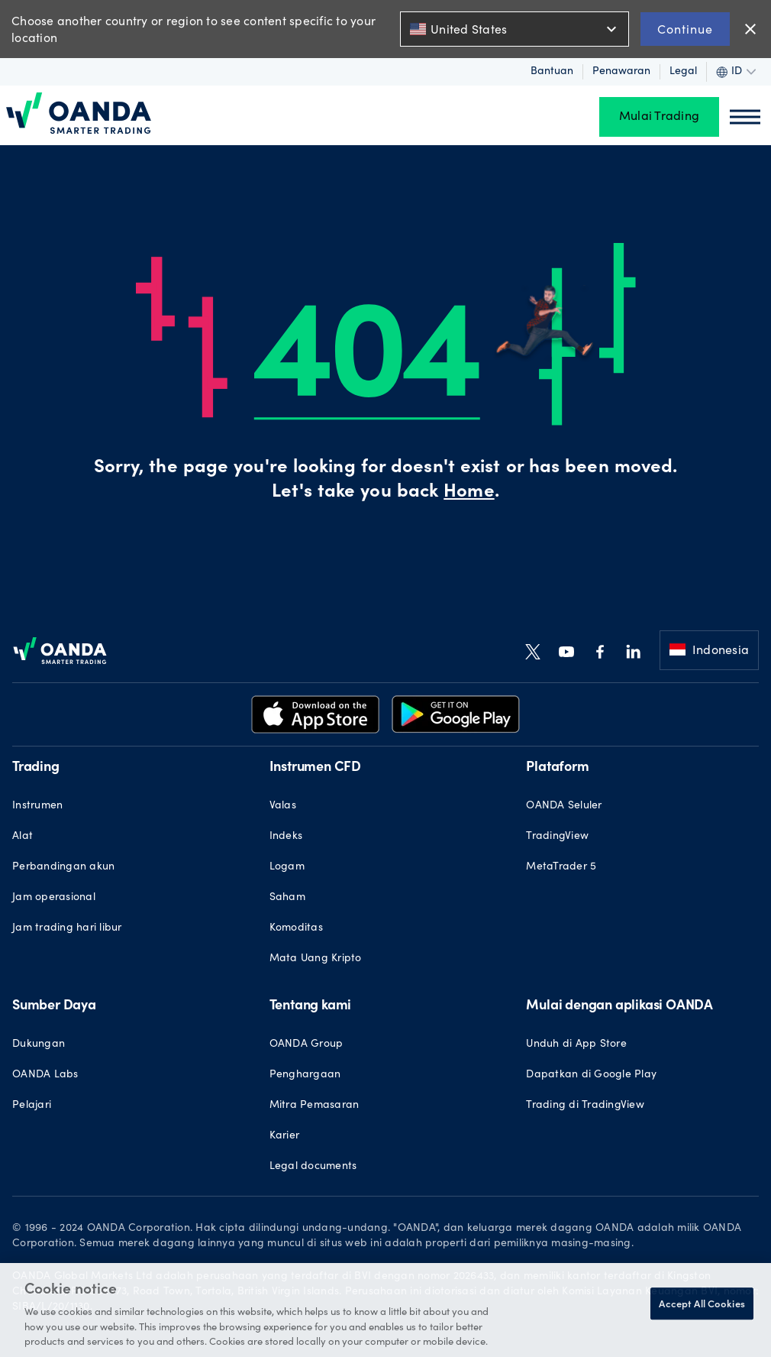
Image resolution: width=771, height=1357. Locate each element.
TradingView (557, 836)
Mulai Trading (659, 117)
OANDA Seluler (564, 806)
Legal (683, 71)
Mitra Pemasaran (314, 1105)
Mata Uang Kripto (315, 959)
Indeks (286, 836)
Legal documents (313, 1166)
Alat (22, 836)
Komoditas (296, 928)
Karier (284, 1136)
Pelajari (31, 1105)
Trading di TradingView (585, 1105)
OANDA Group (306, 1044)
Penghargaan (305, 1075)
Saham (287, 897)
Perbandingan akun (63, 867)
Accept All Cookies (701, 1303)
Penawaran (621, 71)
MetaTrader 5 (561, 867)
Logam (287, 867)
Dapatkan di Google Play (591, 1075)
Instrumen (37, 806)
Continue (685, 29)
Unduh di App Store (576, 1044)
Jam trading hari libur (67, 928)
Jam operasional (53, 897)
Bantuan (552, 71)
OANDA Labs (45, 1075)
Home (469, 493)
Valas (282, 806)
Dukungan (38, 1044)
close (750, 29)
